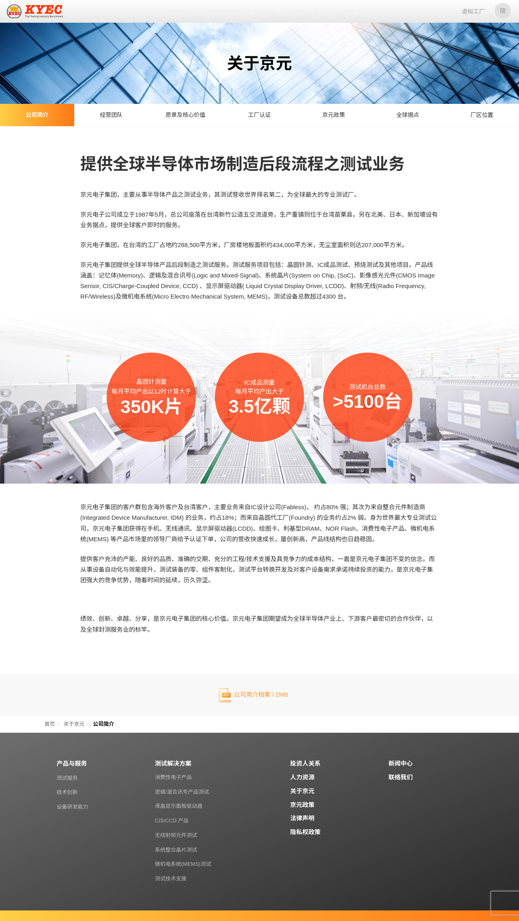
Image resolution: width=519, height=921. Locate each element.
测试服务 (67, 778)
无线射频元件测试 (176, 835)
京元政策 (302, 804)
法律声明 (302, 818)
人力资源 (302, 777)
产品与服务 (72, 763)
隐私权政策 (305, 831)
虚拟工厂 (473, 11)
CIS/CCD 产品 (172, 821)
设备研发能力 (72, 807)
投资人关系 (305, 763)
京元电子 (35, 11)
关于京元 (302, 791)
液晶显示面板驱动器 (178, 806)
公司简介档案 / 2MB (261, 694)
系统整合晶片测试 (176, 850)
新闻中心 (400, 763)
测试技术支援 (171, 879)
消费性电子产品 (173, 777)
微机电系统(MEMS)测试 (183, 864)
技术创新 (67, 792)
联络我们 (400, 777)
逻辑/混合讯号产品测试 (182, 792)
